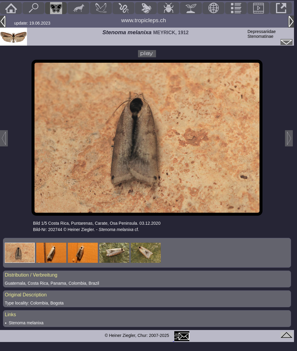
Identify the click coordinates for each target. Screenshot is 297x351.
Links (10, 314)
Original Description (26, 294)
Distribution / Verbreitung (31, 275)
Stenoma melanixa (26, 322)
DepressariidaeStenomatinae (262, 34)
